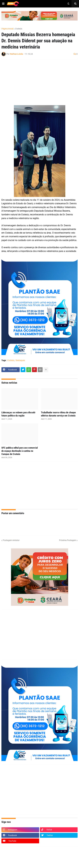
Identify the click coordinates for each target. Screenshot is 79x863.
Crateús (18, 29)
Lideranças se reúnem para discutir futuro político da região (18, 414)
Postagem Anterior (11, 540)
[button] (3, 3)
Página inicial (7, 29)
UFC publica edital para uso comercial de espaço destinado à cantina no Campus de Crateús (19, 450)
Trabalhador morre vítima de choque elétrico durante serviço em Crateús (58, 414)
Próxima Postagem (67, 540)
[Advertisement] (36, 82)
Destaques (20, 360)
